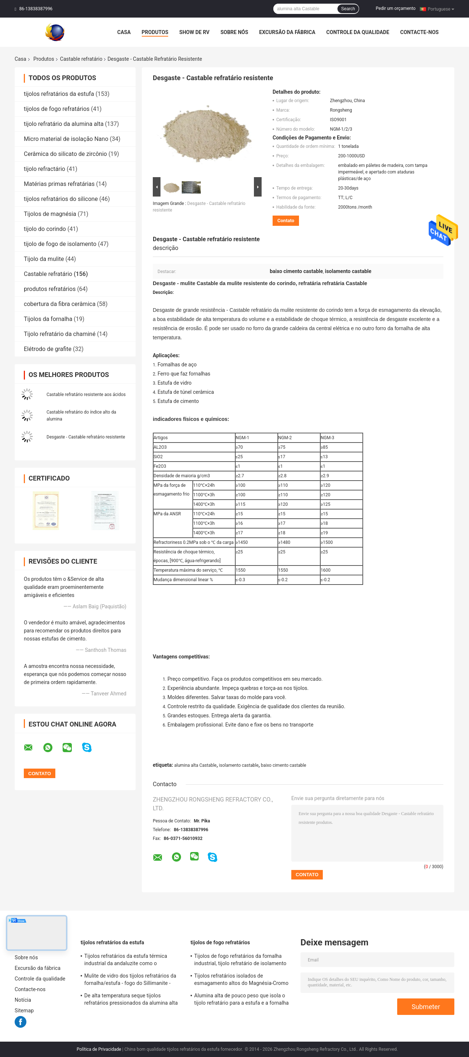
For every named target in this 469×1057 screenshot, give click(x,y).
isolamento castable (239, 765)
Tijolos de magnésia (50, 213)
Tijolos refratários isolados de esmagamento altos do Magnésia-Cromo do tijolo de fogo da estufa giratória (241, 980)
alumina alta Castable (195, 765)
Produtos (155, 32)
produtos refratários (49, 288)
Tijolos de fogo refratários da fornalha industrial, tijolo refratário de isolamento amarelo (240, 960)
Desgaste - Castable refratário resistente (86, 437)
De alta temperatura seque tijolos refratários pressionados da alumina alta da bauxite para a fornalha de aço (131, 1000)
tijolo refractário (44, 168)
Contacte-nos (419, 32)
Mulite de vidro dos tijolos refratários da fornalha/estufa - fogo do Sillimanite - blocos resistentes (130, 980)
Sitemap (24, 1010)
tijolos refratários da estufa (59, 93)
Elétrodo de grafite (47, 349)
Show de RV (194, 32)
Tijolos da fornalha (48, 318)
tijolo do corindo (45, 228)
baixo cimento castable (283, 765)
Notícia (23, 1000)
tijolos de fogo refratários (56, 108)
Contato (285, 220)
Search (348, 8)
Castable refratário (81, 59)
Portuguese (441, 8)
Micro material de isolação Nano (66, 138)
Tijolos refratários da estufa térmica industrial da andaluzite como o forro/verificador (125, 960)
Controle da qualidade (357, 32)
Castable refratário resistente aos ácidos (86, 394)
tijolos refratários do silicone (61, 198)
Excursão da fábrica (287, 32)
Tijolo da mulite (44, 258)
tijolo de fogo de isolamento (60, 243)
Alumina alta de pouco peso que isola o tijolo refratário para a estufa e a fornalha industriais (241, 1000)
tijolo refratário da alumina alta (64, 123)
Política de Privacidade (99, 1049)
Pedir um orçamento (396, 8)
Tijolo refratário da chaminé (60, 333)
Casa (124, 32)
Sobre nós (234, 32)
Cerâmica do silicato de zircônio (65, 153)
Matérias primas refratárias (59, 183)
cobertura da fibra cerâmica (60, 303)
